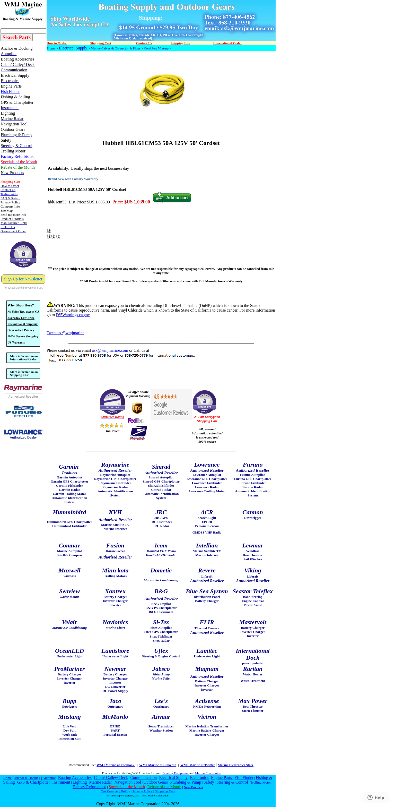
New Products (193, 787)
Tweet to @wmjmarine (65, 333)
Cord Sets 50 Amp (156, 48)
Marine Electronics (208, 773)
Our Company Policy (115, 791)
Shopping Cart (165, 791)
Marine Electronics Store (235, 765)
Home (51, 48)
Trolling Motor (260, 782)
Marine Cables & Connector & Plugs (115, 48)
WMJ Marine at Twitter (197, 765)
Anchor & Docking (27, 778)
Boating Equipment (175, 773)
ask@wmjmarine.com (110, 350)
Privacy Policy (142, 791)
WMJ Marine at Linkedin (157, 765)
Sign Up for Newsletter (23, 279)
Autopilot (49, 778)
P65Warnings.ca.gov (73, 315)
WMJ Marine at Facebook (115, 765)
